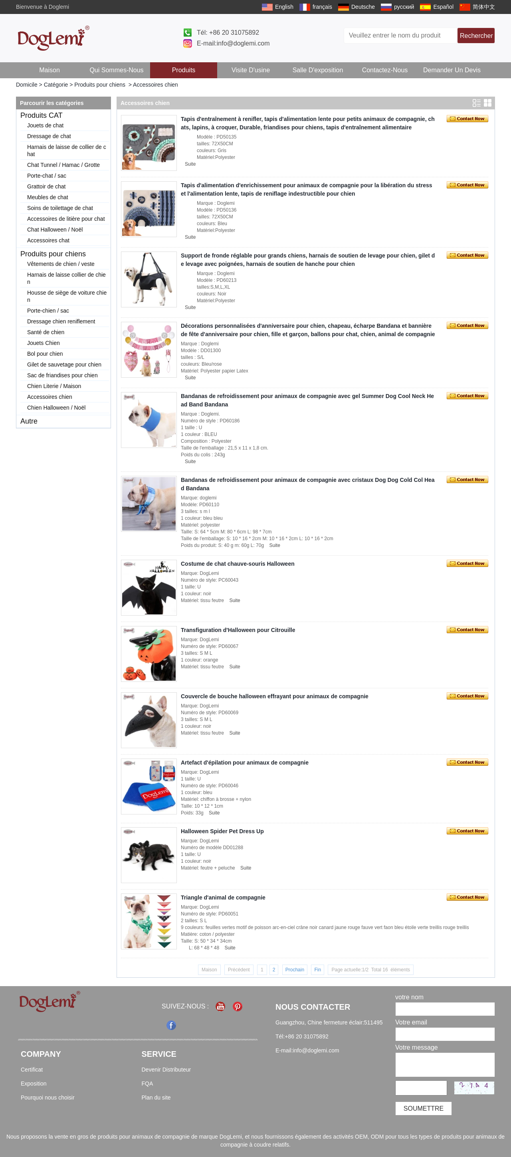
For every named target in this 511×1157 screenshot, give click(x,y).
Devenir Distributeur (166, 1069)
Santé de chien (45, 332)
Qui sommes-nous (116, 70)
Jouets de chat (45, 125)
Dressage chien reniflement (61, 321)
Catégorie (56, 84)
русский (404, 7)
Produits (184, 70)
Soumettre (424, 1108)
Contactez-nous (385, 70)
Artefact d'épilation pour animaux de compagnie (245, 762)
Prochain (294, 970)
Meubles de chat (47, 197)
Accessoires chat (48, 240)
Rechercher (476, 35)
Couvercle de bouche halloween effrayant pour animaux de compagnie (274, 696)
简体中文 (484, 7)
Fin (317, 970)
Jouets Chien (43, 343)
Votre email (411, 1022)
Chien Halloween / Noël (56, 407)
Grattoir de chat (46, 186)
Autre (29, 421)
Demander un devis (452, 70)
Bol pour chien (45, 354)
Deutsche (363, 7)
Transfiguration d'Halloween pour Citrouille (238, 630)
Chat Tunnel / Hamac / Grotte (63, 165)
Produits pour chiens (99, 84)
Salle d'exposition (318, 70)
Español (443, 7)
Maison (49, 70)
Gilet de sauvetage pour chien (64, 364)
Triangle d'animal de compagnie (223, 897)
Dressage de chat (49, 136)
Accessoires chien (49, 397)
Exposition (34, 1083)
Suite (190, 164)
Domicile (27, 84)
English (284, 7)
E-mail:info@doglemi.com (233, 43)
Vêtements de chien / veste (61, 264)
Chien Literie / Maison (54, 386)
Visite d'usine (251, 70)
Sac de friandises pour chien (62, 375)
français (322, 7)
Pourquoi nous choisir (48, 1097)
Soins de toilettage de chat (60, 208)
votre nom (409, 997)
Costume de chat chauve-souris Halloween (238, 564)
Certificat (32, 1069)
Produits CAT (41, 115)
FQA (147, 1083)
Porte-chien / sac (48, 310)
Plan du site (156, 1097)
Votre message (416, 1047)
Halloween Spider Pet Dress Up (222, 831)
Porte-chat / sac (46, 175)
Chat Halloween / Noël (55, 229)
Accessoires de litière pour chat (66, 219)
